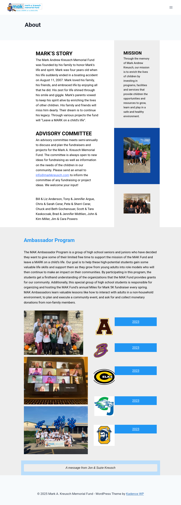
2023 (135, 321)
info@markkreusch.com (52, 175)
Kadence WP (135, 494)
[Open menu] (170, 7)
